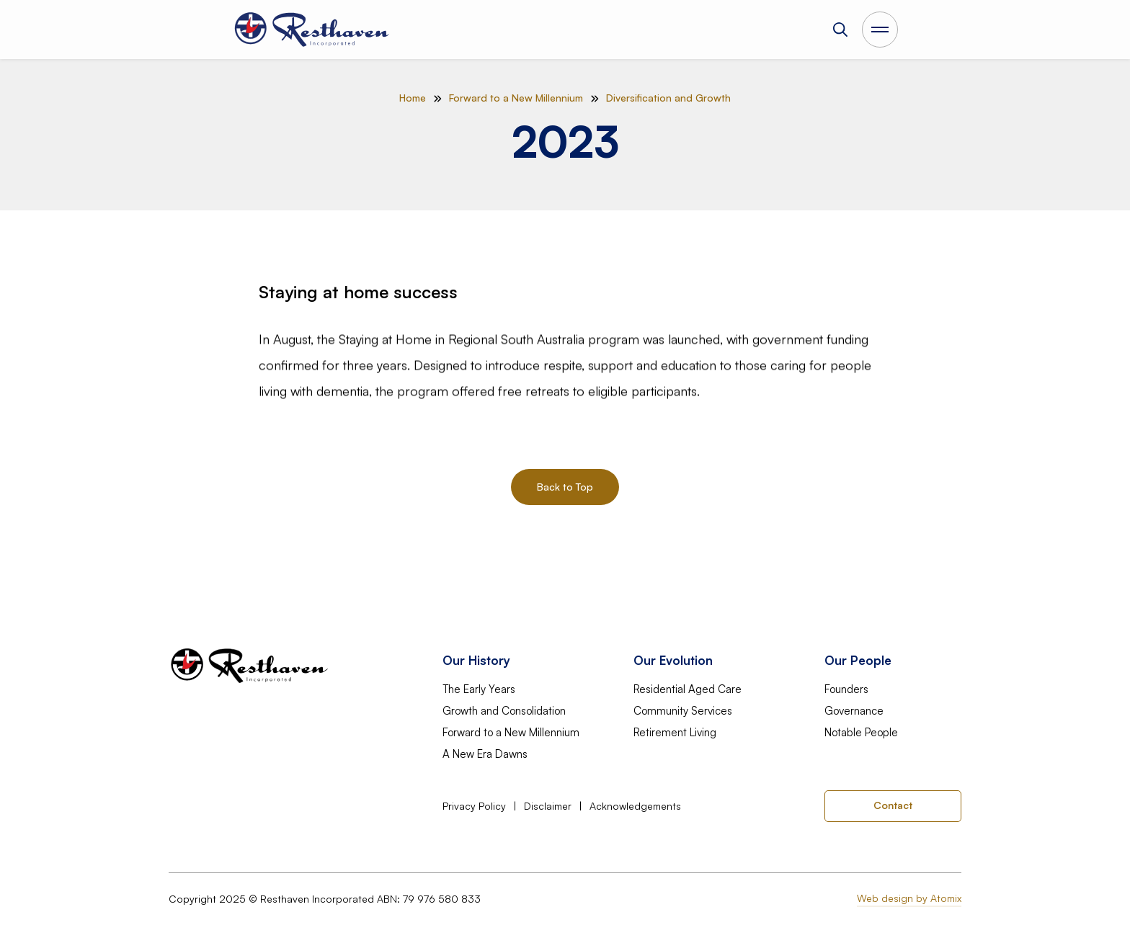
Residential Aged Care (687, 689)
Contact (892, 805)
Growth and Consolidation (504, 711)
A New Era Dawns (485, 754)
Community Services (682, 711)
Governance (854, 711)
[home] (312, 29)
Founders (846, 689)
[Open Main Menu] (880, 30)
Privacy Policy (474, 806)
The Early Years (478, 689)
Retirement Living (674, 732)
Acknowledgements (635, 806)
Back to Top (565, 487)
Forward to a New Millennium (510, 732)
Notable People (861, 732)
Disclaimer (547, 806)
